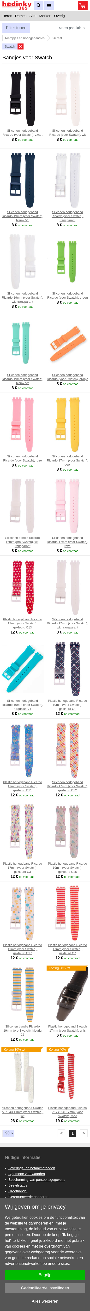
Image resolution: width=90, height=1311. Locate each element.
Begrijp (45, 1275)
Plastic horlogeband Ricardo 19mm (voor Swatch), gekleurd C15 (67, 868)
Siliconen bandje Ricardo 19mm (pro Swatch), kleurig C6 (22, 1030)
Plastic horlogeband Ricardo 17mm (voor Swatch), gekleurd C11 (22, 786)
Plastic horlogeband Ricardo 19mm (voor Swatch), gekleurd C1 (67, 705)
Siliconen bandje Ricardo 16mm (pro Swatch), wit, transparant (22, 542)
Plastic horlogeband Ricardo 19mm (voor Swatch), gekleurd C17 (22, 949)
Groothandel (17, 1191)
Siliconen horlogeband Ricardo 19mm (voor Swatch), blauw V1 (22, 216)
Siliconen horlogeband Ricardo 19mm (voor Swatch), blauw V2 (22, 379)
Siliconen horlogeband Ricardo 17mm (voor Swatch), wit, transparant (67, 623)
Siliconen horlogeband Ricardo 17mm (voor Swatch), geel (67, 460)
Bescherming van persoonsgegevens (36, 1180)
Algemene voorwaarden (26, 1174)
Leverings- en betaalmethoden (31, 1168)
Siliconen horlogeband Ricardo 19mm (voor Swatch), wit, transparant (22, 297)
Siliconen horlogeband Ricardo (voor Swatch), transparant (67, 216)
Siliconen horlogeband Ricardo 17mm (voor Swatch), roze (67, 542)
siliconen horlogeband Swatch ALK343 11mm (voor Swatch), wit (22, 1112)
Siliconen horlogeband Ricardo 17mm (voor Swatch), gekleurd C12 (67, 786)
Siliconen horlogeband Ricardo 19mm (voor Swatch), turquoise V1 (22, 705)
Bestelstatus (17, 1185)
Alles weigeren (45, 1301)
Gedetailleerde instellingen (45, 1288)
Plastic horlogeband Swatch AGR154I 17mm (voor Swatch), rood (67, 1112)
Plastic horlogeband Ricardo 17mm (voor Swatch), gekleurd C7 (67, 949)
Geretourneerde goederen (28, 1197)
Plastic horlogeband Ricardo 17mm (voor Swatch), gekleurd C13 (22, 623)
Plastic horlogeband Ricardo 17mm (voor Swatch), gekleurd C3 (22, 868)
